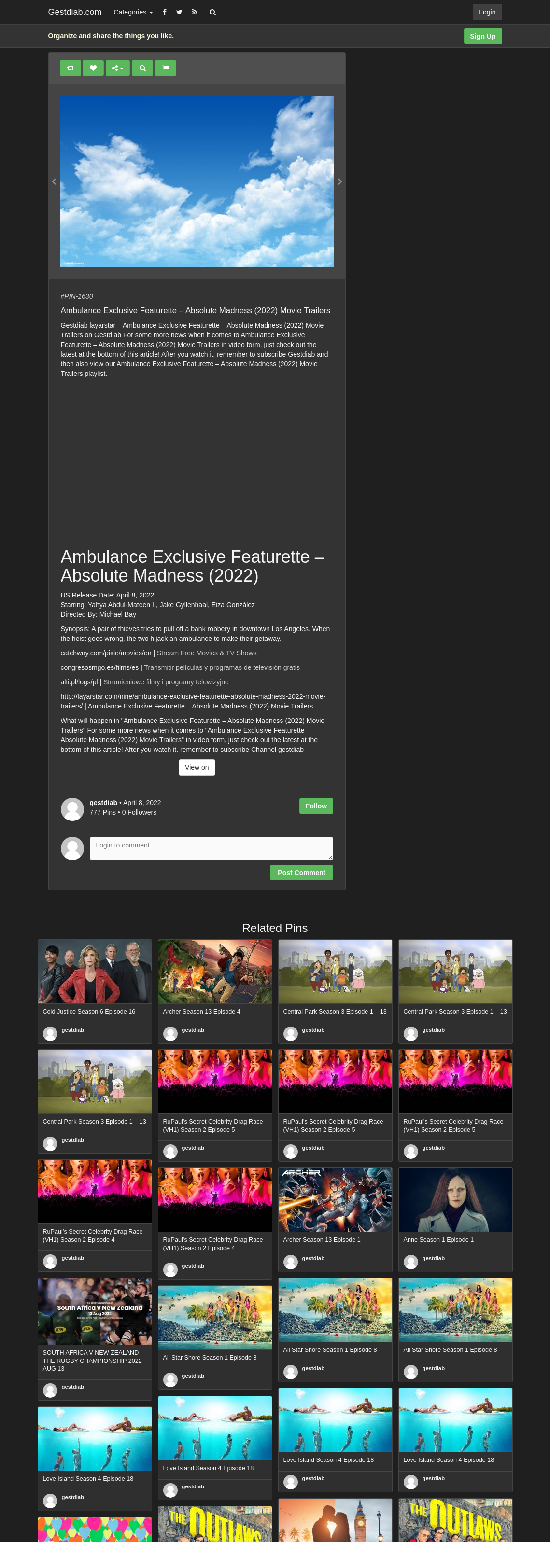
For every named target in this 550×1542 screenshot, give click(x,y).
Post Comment (301, 872)
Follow (316, 806)
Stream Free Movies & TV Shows (207, 653)
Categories (134, 12)
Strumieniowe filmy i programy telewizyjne (166, 682)
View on (197, 767)
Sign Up (483, 36)
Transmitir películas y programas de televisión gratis (222, 667)
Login (487, 12)
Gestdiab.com (75, 12)
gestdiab (73, 1030)
